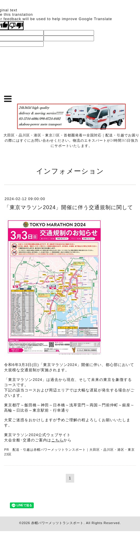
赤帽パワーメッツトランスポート (57, 523)
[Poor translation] (16, 25)
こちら (57, 440)
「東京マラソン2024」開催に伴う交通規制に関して (68, 207)
